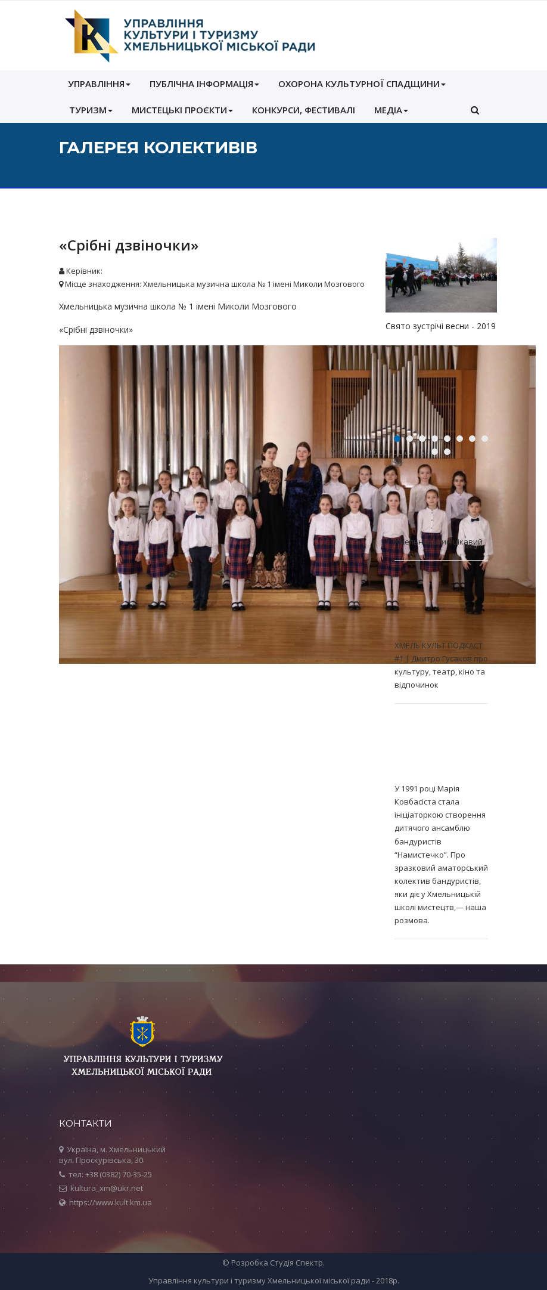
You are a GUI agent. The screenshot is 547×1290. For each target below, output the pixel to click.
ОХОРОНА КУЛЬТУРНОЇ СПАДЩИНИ (362, 83)
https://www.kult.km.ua (110, 1202)
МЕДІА (391, 110)
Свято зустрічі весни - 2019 (441, 326)
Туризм (91, 110)
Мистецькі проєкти (182, 110)
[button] (475, 110)
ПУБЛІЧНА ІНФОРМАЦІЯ (204, 83)
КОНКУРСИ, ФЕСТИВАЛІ (303, 110)
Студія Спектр (296, 1262)
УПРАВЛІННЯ (99, 83)
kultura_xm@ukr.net (106, 1188)
